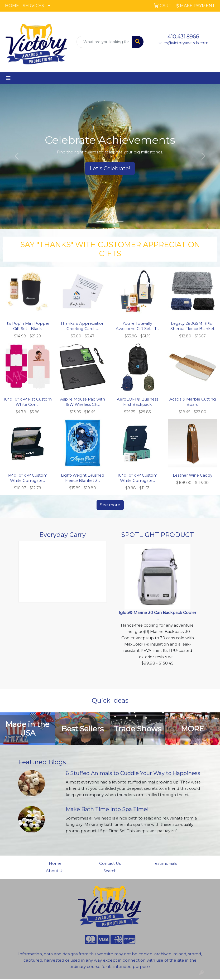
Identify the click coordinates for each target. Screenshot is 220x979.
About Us (55, 870)
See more (110, 504)
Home (55, 863)
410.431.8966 (183, 36)
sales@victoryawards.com (183, 43)
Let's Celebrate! (110, 168)
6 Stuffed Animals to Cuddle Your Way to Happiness (133, 773)
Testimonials (165, 863)
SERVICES (33, 5)
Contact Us (110, 863)
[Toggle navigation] (8, 78)
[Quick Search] (104, 42)
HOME (12, 5)
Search (110, 870)
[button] (16, 156)
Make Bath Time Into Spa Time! (107, 809)
